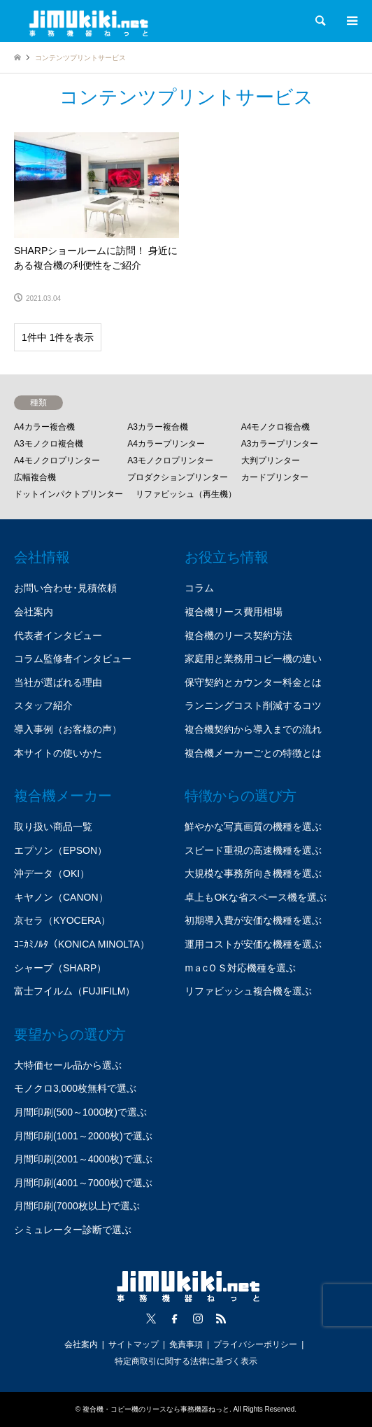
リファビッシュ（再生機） (186, 494)
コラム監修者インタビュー (72, 658)
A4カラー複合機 (44, 427)
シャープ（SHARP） (60, 967)
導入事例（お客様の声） (68, 729)
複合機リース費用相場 (233, 611)
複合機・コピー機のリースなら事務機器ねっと (156, 1409)
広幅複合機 (35, 477)
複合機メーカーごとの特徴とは (253, 753)
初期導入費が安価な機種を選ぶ (253, 920)
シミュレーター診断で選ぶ (72, 1229)
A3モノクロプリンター (170, 460)
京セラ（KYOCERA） (62, 920)
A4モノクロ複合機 (275, 427)
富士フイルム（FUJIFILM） (74, 991)
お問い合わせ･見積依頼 (65, 587)
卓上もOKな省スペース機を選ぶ (255, 897)
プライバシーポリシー (255, 1344)
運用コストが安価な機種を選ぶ (253, 944)
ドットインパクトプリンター (68, 494)
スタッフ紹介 (43, 705)
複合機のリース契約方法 (238, 635)
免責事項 (186, 1344)
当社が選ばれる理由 (58, 682)
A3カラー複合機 (157, 427)
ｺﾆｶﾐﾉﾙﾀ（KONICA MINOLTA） (82, 944)
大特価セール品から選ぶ (68, 1065)
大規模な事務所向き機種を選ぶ (253, 873)
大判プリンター (270, 460)
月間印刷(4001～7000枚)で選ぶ (83, 1182)
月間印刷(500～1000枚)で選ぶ (80, 1112)
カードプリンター (274, 477)
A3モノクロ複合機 (48, 444)
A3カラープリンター (280, 444)
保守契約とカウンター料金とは (253, 682)
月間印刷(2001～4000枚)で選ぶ (83, 1159)
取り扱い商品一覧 (53, 826)
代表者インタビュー (58, 635)
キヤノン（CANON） (61, 897)
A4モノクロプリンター (57, 460)
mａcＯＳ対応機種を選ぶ (240, 967)
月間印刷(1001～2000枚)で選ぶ (83, 1135)
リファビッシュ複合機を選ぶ (248, 991)
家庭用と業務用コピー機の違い (253, 658)
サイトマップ (133, 1344)
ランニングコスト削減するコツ (253, 705)
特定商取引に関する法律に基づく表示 (186, 1361)
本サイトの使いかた (58, 753)
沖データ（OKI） (52, 873)
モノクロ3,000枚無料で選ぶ (75, 1088)
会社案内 (33, 611)
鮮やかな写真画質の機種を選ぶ (253, 826)
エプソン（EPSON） (60, 850)
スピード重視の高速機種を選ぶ (253, 850)
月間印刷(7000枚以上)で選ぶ (77, 1205)
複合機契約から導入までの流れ (253, 729)
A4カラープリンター (166, 444)
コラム (199, 587)
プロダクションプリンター (177, 477)
